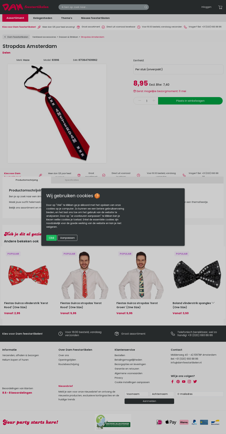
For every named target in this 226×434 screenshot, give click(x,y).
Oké (51, 238)
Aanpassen (67, 238)
